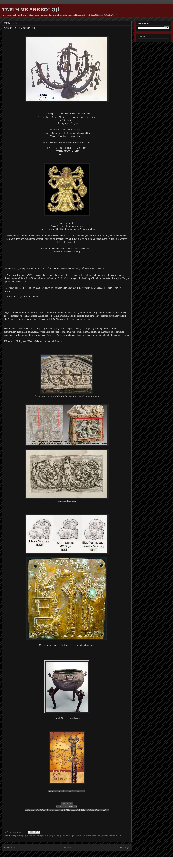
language (53, 836)
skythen (88, 836)
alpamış (13, 836)
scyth (83, 836)
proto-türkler (66, 836)
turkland (105, 836)
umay (120, 836)
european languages (39, 836)
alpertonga (20, 836)
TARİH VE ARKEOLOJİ (30, 10)
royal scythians (76, 836)
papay (59, 836)
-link (70, 803)
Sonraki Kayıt (9, 847)
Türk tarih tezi (113, 836)
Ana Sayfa (67, 847)
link (62, 791)
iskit (48, 836)
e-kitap (29, 836)
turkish (99, 836)
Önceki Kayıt (124, 847)
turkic (94, 836)
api (25, 836)
